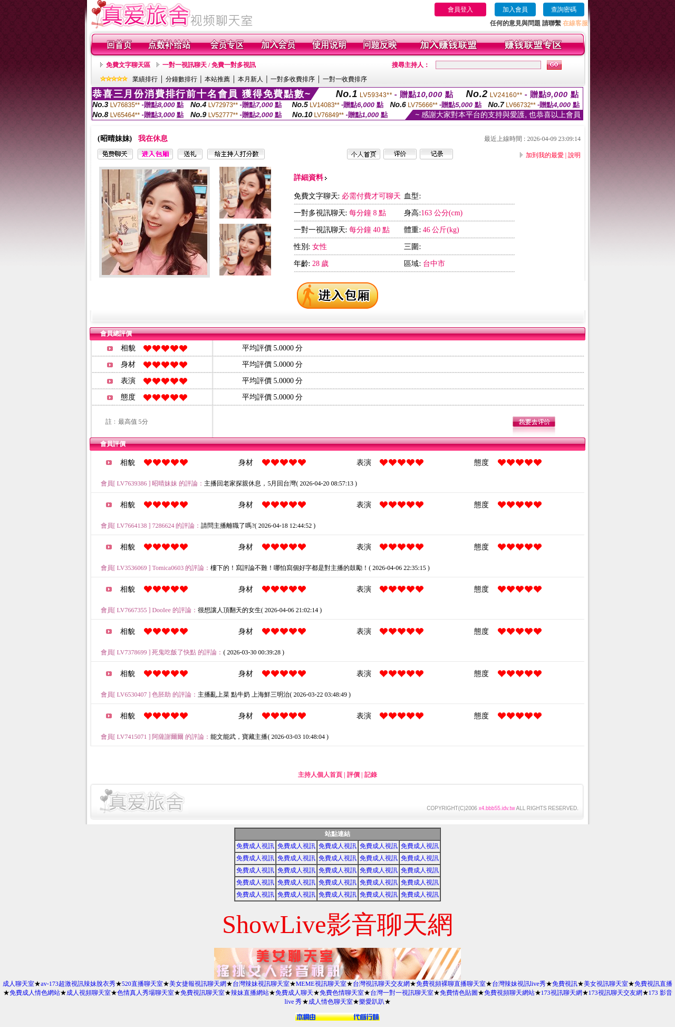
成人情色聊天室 (330, 1001)
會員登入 (460, 9)
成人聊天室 (18, 983)
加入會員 (515, 9)
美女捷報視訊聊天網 (197, 983)
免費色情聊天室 (342, 992)
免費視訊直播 (653, 983)
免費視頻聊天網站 (509, 992)
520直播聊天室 (142, 983)
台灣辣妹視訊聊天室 (261, 983)
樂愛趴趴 (371, 1001)
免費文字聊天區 (128, 65)
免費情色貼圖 (459, 992)
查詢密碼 (563, 9)
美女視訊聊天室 (606, 983)
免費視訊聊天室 (202, 992)
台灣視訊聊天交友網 (381, 983)
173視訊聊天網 (561, 992)
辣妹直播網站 (250, 992)
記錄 (370, 774)
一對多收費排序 (293, 79)
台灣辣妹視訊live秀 (519, 983)
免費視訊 (564, 983)
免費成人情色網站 (34, 992)
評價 (353, 774)
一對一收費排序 (345, 79)
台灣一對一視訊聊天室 (401, 992)
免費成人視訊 (255, 846)
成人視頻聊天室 (88, 992)
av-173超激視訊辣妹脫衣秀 (78, 983)
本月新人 (250, 79)
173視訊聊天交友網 (615, 992)
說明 (574, 155)
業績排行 (145, 79)
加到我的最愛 (545, 155)
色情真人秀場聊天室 (145, 992)
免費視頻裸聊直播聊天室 (451, 983)
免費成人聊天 (294, 992)
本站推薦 (217, 79)
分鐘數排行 (181, 79)
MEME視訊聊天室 (321, 983)
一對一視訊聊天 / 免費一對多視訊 (209, 65)
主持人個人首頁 (320, 774)
